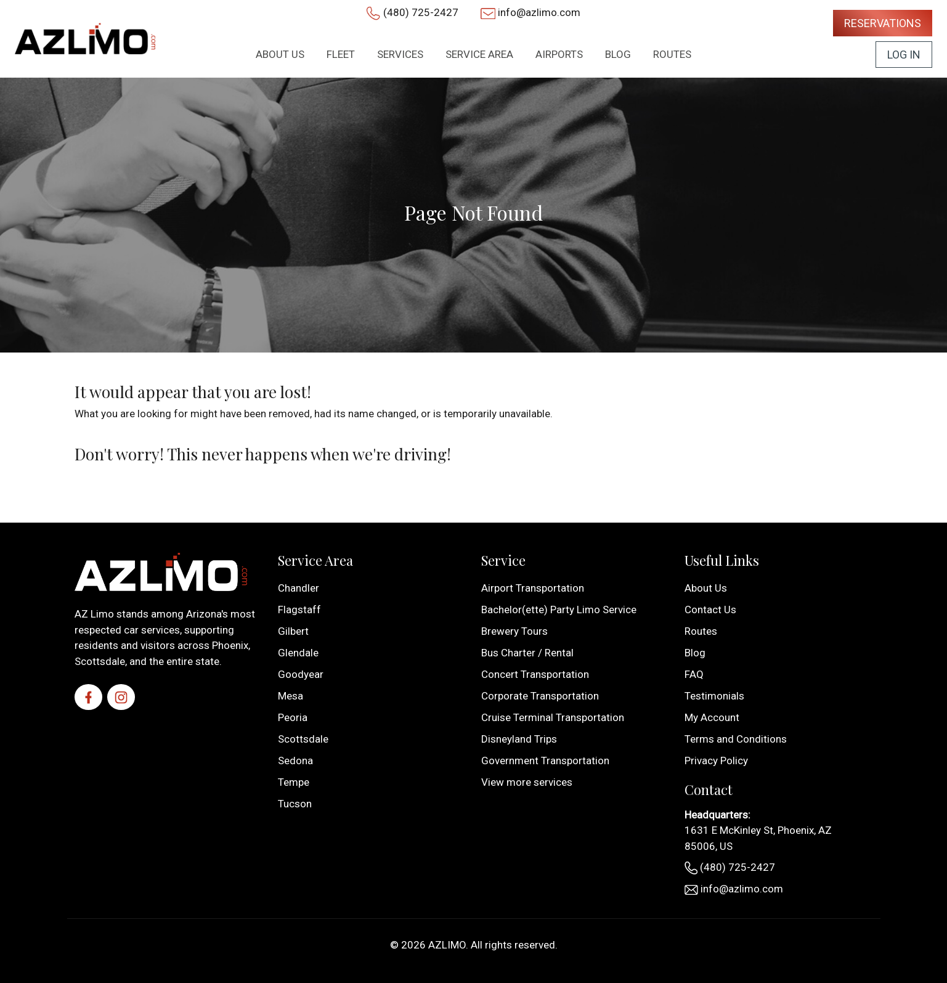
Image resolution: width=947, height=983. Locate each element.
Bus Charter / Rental (527, 652)
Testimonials (714, 696)
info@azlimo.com (539, 12)
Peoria (292, 717)
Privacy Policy (716, 760)
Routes (701, 631)
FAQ (694, 674)
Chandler (298, 588)
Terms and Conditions (736, 739)
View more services (526, 782)
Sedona (295, 760)
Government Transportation (545, 760)
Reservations (882, 23)
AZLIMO (447, 945)
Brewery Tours (514, 631)
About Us (706, 588)
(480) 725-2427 (420, 12)
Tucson (295, 803)
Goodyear (300, 674)
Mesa (290, 696)
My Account (712, 717)
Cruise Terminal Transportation (552, 717)
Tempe (293, 782)
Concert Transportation (535, 674)
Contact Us (710, 609)
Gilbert (293, 631)
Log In (904, 54)
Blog (695, 652)
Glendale (298, 652)
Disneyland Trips (519, 739)
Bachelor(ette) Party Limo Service (558, 609)
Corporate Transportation (540, 696)
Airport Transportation (532, 588)
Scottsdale (303, 739)
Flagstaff (299, 609)
